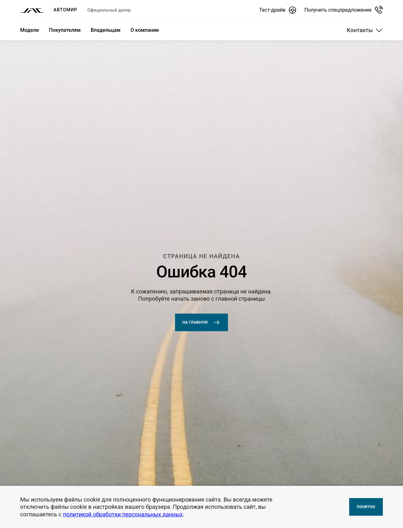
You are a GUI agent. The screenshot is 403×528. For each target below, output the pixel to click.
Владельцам (106, 30)
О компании (145, 30)
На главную (202, 322)
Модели (29, 30)
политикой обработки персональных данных (123, 514)
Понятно (366, 507)
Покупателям (65, 30)
